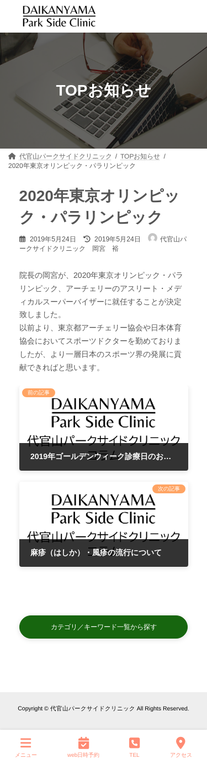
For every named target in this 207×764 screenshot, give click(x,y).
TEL (134, 746)
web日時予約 (83, 746)
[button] (103, 627)
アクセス (181, 746)
